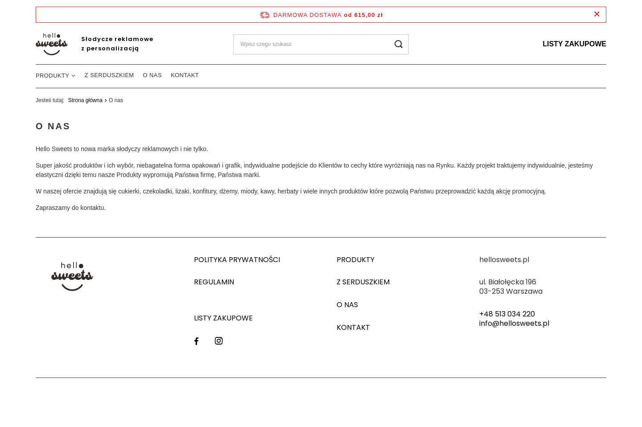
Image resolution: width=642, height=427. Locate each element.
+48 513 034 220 (507, 314)
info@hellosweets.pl (514, 323)
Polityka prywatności (237, 260)
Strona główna (85, 100)
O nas (152, 75)
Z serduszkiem (109, 75)
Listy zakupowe (574, 44)
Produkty (52, 75)
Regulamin (214, 282)
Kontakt (185, 75)
